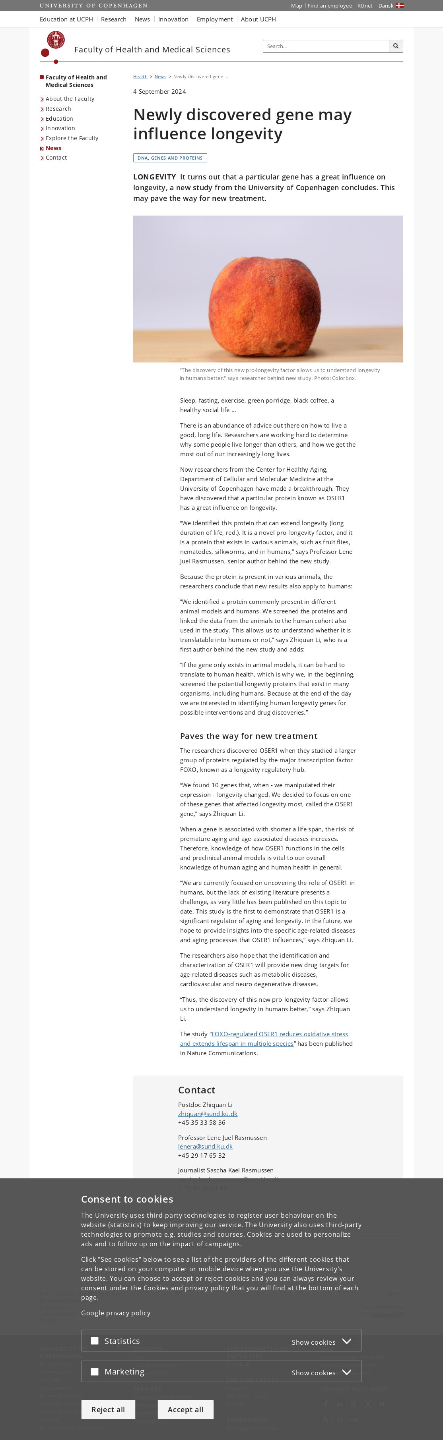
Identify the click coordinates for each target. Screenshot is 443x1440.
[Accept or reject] (97, 1340)
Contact (56, 157)
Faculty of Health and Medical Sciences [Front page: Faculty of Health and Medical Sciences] (76, 81)
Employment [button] (215, 19)
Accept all (186, 1409)
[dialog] (221, 1309)
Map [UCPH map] (296, 5)
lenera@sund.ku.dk (205, 1146)
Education (60, 118)
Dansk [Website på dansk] (386, 5)
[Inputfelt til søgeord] (326, 46)
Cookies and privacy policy (186, 1288)
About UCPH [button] (258, 19)
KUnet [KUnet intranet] (365, 5)
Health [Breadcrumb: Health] (140, 76)
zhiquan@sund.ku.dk (207, 1114)
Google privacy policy (116, 1313)
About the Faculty (70, 98)
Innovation (60, 128)
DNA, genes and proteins (170, 158)
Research (58, 108)
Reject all (108, 1409)
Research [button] (113, 19)
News (53, 148)
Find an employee (330, 5)
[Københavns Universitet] (53, 47)
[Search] (396, 46)
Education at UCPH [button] (66, 19)
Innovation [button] (173, 19)
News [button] (142, 19)
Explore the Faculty (72, 138)
